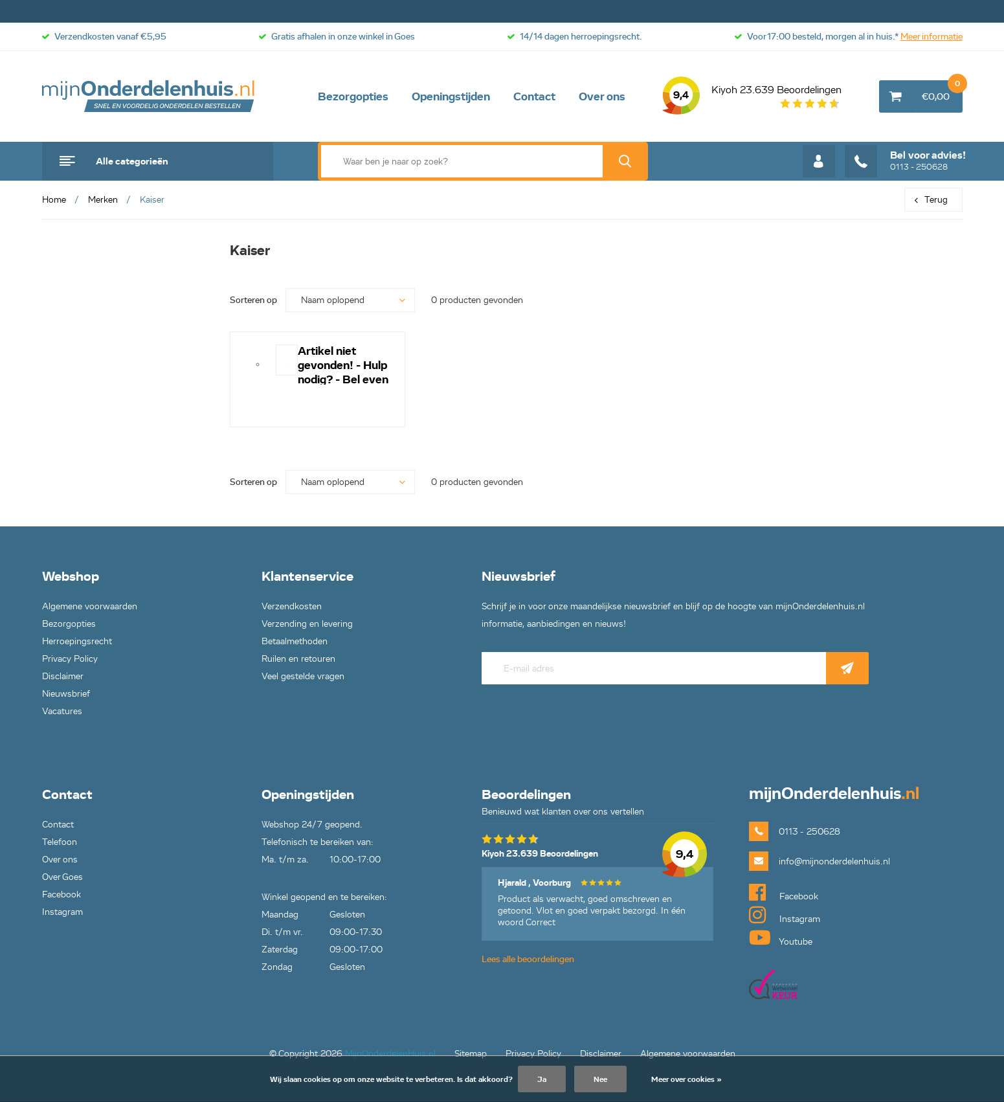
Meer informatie (931, 36)
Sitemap (470, 1053)
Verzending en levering (307, 623)
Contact (534, 96)
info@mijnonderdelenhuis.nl (834, 861)
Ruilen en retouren (298, 658)
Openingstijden (451, 96)
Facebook (61, 894)
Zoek (625, 161)
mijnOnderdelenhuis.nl (149, 96)
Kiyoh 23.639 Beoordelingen (752, 96)
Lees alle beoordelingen (528, 959)
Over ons (602, 96)
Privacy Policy (70, 658)
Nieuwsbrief (66, 693)
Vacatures (62, 711)
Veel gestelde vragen (303, 676)
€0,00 (942, 91)
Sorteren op (253, 300)
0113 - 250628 (905, 161)
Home (54, 199)
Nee (600, 1079)
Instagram (62, 911)
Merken (103, 199)
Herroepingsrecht (77, 641)
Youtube (780, 937)
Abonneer (847, 668)
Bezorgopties (353, 96)
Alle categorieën (132, 161)
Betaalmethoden (295, 641)
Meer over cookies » (686, 1079)
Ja (541, 1079)
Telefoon (59, 842)
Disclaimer (63, 676)
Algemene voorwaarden (89, 606)
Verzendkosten (292, 606)
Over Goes (62, 877)
